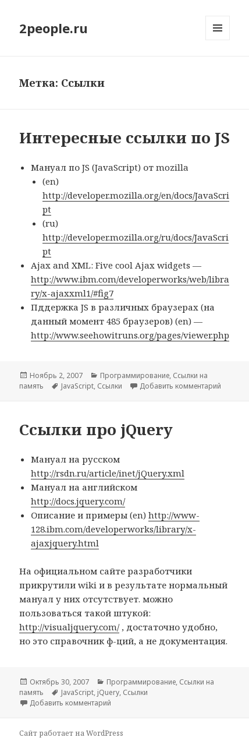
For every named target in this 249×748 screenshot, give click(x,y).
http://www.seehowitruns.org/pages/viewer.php (130, 335)
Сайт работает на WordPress (71, 733)
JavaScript (77, 386)
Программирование (134, 375)
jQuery (108, 692)
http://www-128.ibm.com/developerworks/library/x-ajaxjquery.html (115, 529)
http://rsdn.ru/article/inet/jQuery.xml (107, 473)
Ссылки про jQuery (96, 429)
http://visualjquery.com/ (69, 627)
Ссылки (109, 386)
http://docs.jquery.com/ (78, 501)
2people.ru (53, 28)
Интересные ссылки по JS (124, 137)
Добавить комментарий (180, 386)
